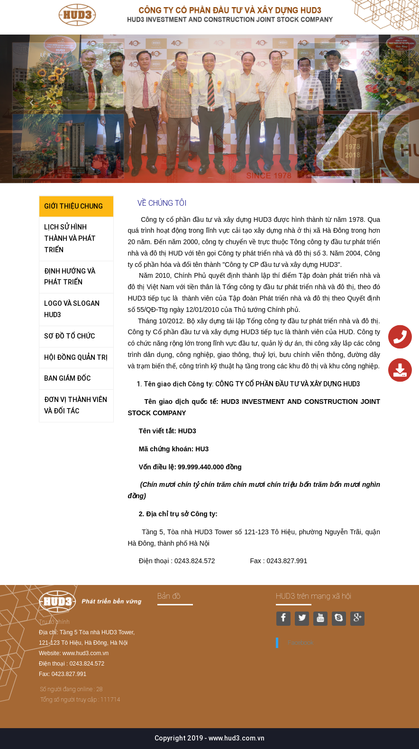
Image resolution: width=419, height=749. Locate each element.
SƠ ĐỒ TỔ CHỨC (69, 336)
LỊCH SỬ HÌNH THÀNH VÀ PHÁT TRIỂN (70, 238)
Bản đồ (168, 596)
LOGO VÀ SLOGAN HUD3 (72, 309)
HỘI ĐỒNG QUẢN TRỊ (76, 357)
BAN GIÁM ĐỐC (67, 378)
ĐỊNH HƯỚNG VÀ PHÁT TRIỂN (69, 277)
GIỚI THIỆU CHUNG (73, 206)
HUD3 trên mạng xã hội (313, 596)
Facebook (300, 643)
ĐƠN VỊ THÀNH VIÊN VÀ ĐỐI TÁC (75, 405)
